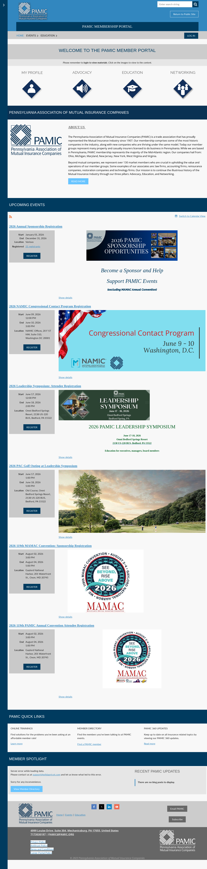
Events (68, 814)
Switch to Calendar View (192, 216)
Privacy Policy (38, 841)
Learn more (16, 743)
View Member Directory (26, 788)
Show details (65, 297)
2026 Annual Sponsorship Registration (35, 226)
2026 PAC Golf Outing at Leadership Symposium (43, 466)
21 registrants (33, 246)
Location (19, 241)
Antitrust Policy (39, 845)
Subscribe (177, 819)
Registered (18, 246)
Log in (191, 35)
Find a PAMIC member (89, 744)
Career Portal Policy (41, 852)
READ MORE (78, 181)
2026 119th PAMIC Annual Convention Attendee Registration (51, 625)
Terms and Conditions (42, 849)
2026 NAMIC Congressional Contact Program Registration (50, 306)
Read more (149, 743)
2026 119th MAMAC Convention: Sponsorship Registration (50, 546)
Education (80, 814)
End (22, 238)
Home (59, 814)
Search (195, 4)
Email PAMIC (177, 808)
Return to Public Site (184, 14)
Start (21, 234)
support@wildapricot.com (46, 774)
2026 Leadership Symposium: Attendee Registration (45, 386)
